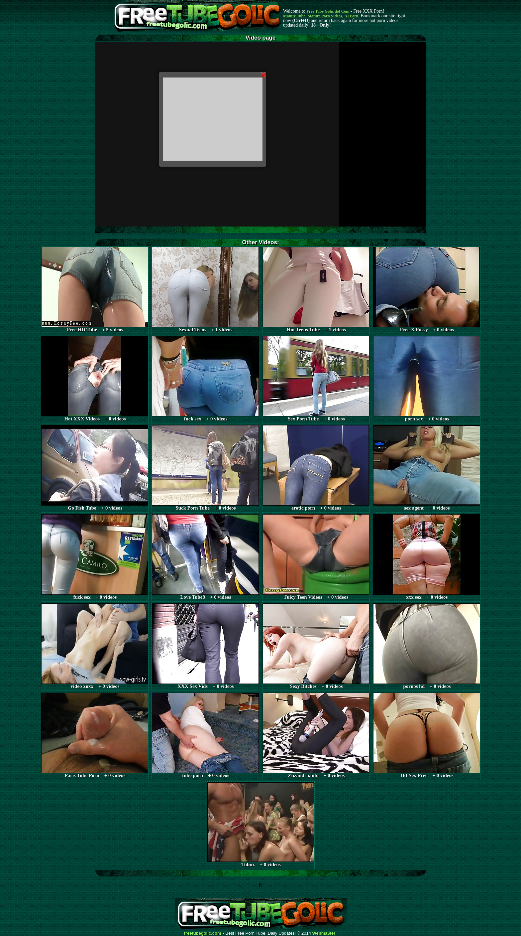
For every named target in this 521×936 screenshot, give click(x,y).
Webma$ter (324, 933)
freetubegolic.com (202, 933)
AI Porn (352, 16)
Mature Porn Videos (325, 16)
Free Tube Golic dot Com (327, 11)
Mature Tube (294, 16)
